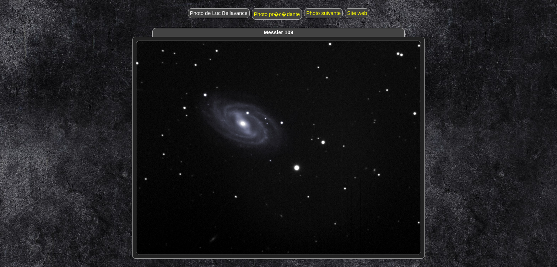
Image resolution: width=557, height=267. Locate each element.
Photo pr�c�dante (277, 14)
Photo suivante (323, 13)
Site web (357, 13)
